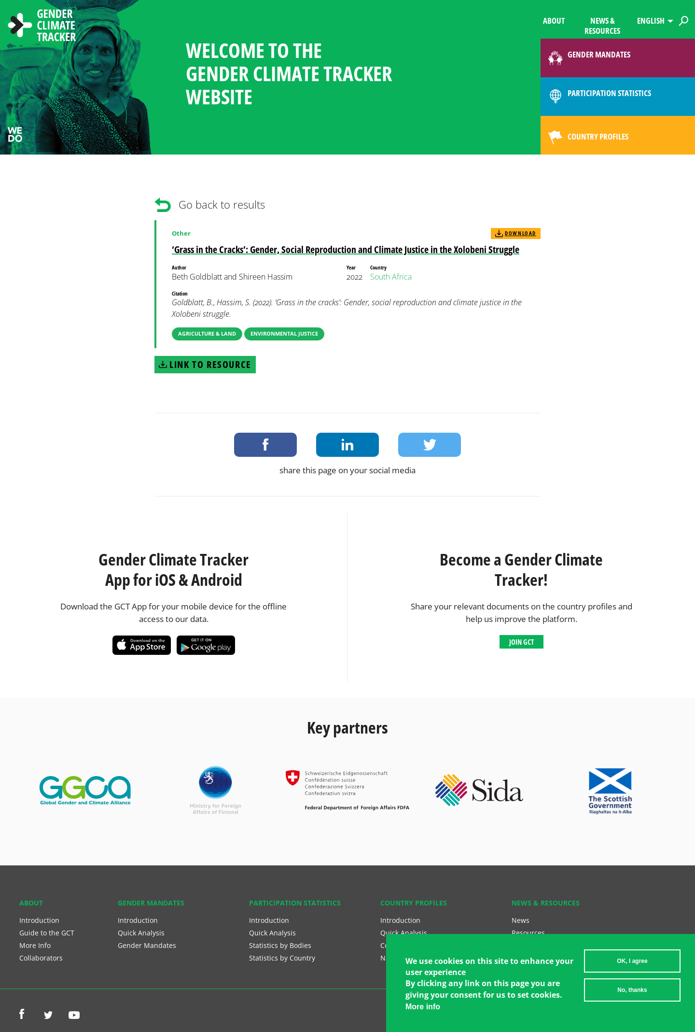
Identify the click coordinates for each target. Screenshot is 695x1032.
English (651, 20)
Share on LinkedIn (347, 445)
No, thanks (632, 990)
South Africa (391, 276)
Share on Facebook (265, 445)
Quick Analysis (141, 932)
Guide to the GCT (46, 932)
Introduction (39, 920)
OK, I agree (632, 961)
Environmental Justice (284, 333)
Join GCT (521, 642)
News (520, 920)
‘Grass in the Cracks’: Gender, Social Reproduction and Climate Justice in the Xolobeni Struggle (345, 249)
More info (422, 1007)
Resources (528, 932)
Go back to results (222, 205)
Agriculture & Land (207, 333)
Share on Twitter (429, 445)
